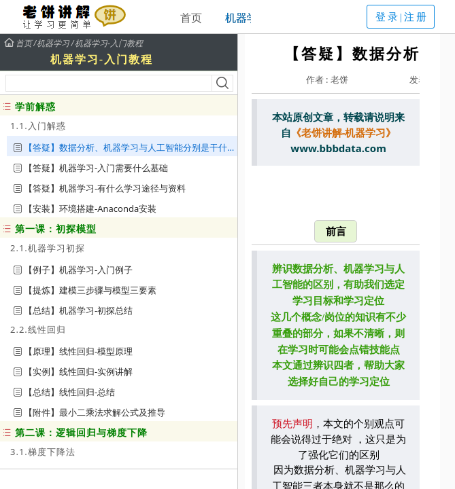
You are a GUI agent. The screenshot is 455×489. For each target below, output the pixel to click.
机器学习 (247, 17)
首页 (191, 17)
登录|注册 (401, 17)
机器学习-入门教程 (109, 43)
